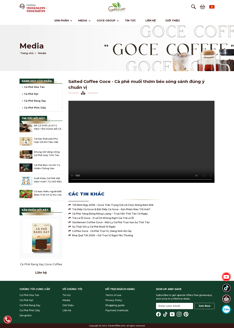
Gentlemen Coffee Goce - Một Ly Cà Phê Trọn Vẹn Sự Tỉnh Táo (109, 222)
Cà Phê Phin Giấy (35, 107)
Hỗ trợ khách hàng (120, 289)
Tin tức (130, 20)
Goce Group (106, 20)
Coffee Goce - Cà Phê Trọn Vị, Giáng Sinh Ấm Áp (100, 231)
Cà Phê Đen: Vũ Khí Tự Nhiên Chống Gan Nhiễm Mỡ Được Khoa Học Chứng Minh (47, 167)
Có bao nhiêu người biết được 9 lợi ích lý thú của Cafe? (48, 193)
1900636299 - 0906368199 (37, 10)
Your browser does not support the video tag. (141, 142)
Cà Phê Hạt (31, 94)
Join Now (204, 305)
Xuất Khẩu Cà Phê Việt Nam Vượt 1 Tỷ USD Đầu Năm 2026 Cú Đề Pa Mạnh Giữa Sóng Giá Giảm (48, 180)
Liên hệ (151, 20)
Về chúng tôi (72, 289)
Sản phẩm (61, 20)
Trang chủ (27, 53)
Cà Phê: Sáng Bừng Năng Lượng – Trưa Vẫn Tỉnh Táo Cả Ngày (108, 213)
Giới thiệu (172, 20)
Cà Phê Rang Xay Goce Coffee (41, 264)
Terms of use (113, 295)
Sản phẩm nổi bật (35, 210)
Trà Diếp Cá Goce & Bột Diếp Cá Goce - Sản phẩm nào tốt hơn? (109, 209)
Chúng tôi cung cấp (35, 289)
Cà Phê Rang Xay (35, 100)
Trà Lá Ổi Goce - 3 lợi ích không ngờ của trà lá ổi (101, 218)
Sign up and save (169, 289)
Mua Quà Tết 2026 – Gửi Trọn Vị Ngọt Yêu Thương (100, 235)
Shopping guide (114, 305)
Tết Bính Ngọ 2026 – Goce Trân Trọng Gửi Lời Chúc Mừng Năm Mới (110, 205)
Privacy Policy (113, 300)
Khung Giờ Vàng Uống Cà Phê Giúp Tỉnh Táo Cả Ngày (47, 153)
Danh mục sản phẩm (37, 81)
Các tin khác (86, 194)
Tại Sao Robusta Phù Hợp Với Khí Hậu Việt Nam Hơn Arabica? (46, 140)
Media (82, 20)
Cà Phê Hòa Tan (34, 87)
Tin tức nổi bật (33, 118)
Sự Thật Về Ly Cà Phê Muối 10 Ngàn (92, 226)
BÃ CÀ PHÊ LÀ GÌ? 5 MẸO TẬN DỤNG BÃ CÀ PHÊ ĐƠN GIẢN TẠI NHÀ (47, 127)
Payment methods (116, 310)
